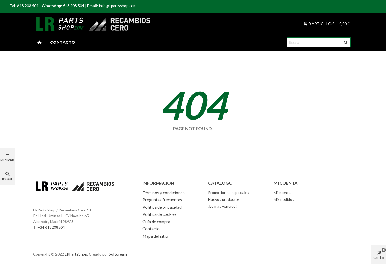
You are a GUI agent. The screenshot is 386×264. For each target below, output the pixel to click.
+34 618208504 (51, 227)
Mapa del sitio (155, 236)
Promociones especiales (228, 192)
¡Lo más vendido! (222, 206)
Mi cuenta (282, 192)
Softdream (118, 254)
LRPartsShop (76, 254)
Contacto (62, 42)
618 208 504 (28, 5)
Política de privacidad (162, 207)
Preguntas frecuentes (162, 199)
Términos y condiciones (163, 192)
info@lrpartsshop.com (117, 5)
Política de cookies (159, 214)
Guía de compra (156, 221)
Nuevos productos (224, 199)
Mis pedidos (284, 199)
